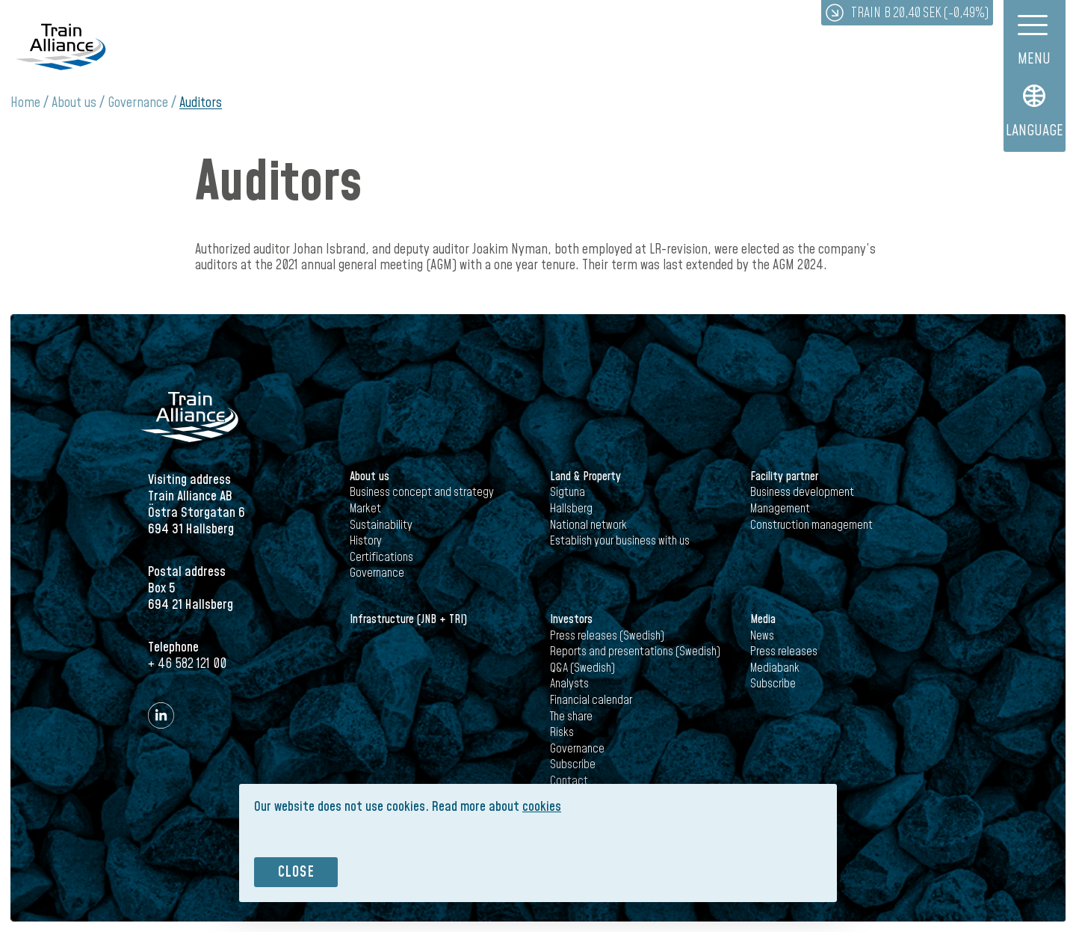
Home (25, 102)
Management (780, 508)
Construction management (811, 525)
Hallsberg (571, 508)
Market (365, 508)
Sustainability (381, 525)
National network (588, 525)
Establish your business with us (620, 541)
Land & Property (585, 476)
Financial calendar (591, 700)
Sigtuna (567, 492)
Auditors (200, 102)
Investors (571, 619)
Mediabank (775, 668)
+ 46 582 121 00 (187, 663)
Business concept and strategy (422, 492)
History (366, 541)
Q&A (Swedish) (582, 668)
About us (74, 102)
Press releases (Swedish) (607, 636)
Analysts (569, 683)
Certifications (381, 557)
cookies (541, 806)
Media (763, 619)
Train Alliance (60, 47)
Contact (569, 781)
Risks (562, 732)
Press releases (783, 651)
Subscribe (573, 764)
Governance (138, 102)
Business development (802, 492)
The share (571, 716)
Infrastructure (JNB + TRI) (408, 619)
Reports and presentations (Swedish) (635, 651)
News (762, 636)
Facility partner (784, 476)
